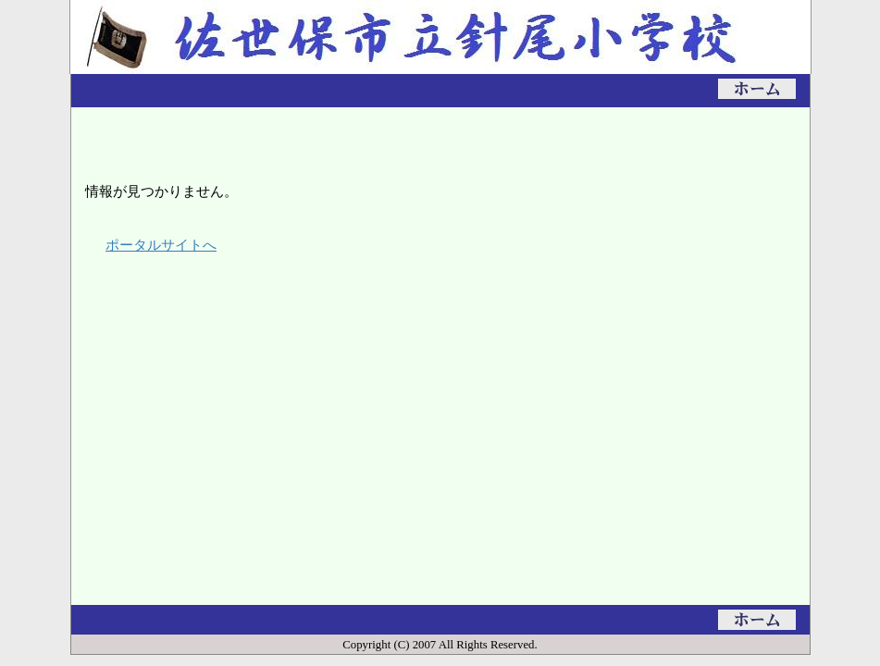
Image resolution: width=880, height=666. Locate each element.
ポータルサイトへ (161, 245)
